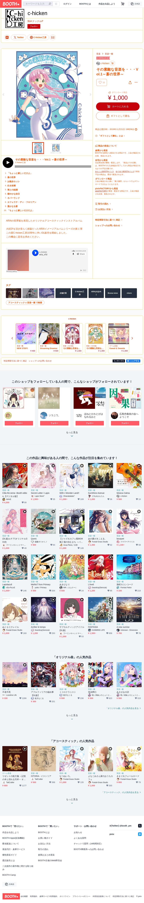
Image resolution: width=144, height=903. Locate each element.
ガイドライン (65, 896)
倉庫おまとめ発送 (46, 855)
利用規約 (33, 896)
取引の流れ (103, 204)
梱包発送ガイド (9, 855)
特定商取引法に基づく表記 (107, 220)
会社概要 (24, 896)
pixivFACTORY (101, 191)
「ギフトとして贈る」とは (110, 136)
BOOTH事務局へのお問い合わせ (89, 849)
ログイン (67, 4)
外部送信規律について (101, 896)
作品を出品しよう (107, 4)
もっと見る (72, 435)
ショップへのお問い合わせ (107, 225)
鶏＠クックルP (35, 21)
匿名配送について (10, 843)
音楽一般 (109, 54)
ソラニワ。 (54, 415)
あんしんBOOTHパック (104, 171)
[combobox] (38, 3)
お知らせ (78, 832)
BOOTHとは (85, 4)
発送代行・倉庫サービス (13, 849)
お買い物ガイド (45, 838)
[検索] (50, 4)
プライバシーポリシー (81, 896)
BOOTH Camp (9, 875)
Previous (3, 94)
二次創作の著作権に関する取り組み (17, 867)
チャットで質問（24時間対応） (88, 843)
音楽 (98, 54)
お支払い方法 (104, 209)
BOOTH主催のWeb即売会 (50, 860)
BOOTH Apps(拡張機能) (13, 838)
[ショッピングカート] (123, 4)
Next (90, 94)
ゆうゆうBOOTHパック (125, 171)
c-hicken (72, 319)
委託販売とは (8, 860)
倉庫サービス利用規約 (48, 896)
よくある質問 (80, 838)
